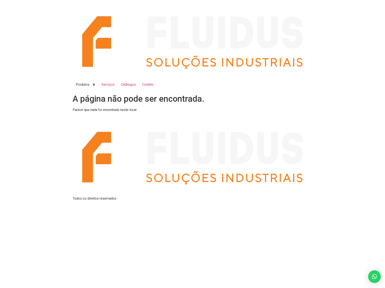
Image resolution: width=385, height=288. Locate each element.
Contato (147, 85)
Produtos (82, 85)
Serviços (108, 85)
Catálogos (128, 85)
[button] (374, 276)
